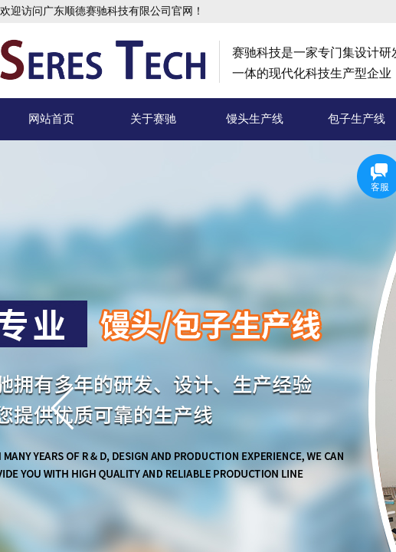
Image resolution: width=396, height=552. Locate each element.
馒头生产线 (254, 119)
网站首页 (51, 119)
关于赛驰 (153, 119)
